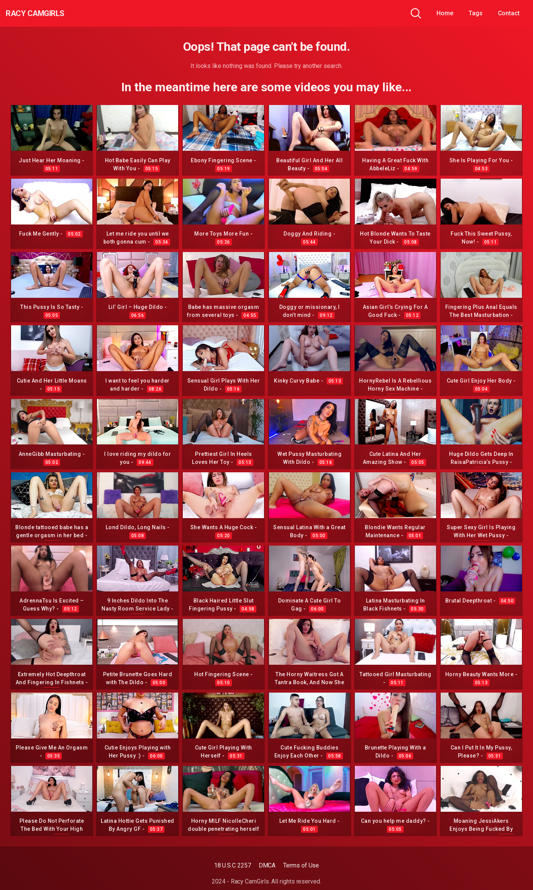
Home (444, 13)
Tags (476, 13)
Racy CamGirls (47, 13)
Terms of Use (301, 865)
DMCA (267, 865)
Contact (509, 13)
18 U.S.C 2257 (232, 865)
